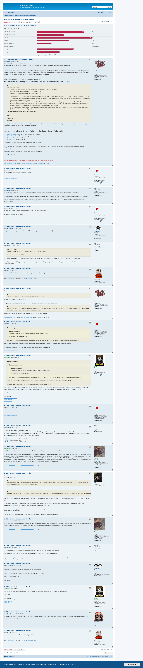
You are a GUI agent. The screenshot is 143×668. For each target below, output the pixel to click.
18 (98, 176)
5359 (99, 461)
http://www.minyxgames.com (10, 178)
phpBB (53, 660)
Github (47, 163)
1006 (99, 428)
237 (99, 191)
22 (98, 623)
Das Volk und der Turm (13, 134)
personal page (11, 278)
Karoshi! (9, 136)
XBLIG (42, 163)
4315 (99, 234)
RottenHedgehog (98, 621)
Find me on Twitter (8, 399)
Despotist (96, 545)
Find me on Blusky (8, 401)
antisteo (96, 425)
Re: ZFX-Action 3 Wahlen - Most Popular (17, 168)
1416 (99, 369)
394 (99, 548)
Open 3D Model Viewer (26, 163)
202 (99, 281)
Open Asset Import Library (10, 163)
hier (7, 70)
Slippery (9, 139)
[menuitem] (14, 12)
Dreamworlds (12, 465)
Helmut (95, 188)
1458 (99, 74)
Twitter (34, 278)
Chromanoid (97, 231)
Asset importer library (9, 398)
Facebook (30, 278)
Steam (39, 163)
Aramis (95, 70)
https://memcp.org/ (8, 438)
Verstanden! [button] (132, 664)
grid (95, 482)
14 (98, 484)
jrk (94, 174)
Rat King (24, 278)
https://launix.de (7, 440)
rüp (94, 278)
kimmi (95, 366)
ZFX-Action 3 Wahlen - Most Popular (18, 19)
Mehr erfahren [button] (70, 664)
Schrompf (96, 458)
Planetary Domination (13, 138)
